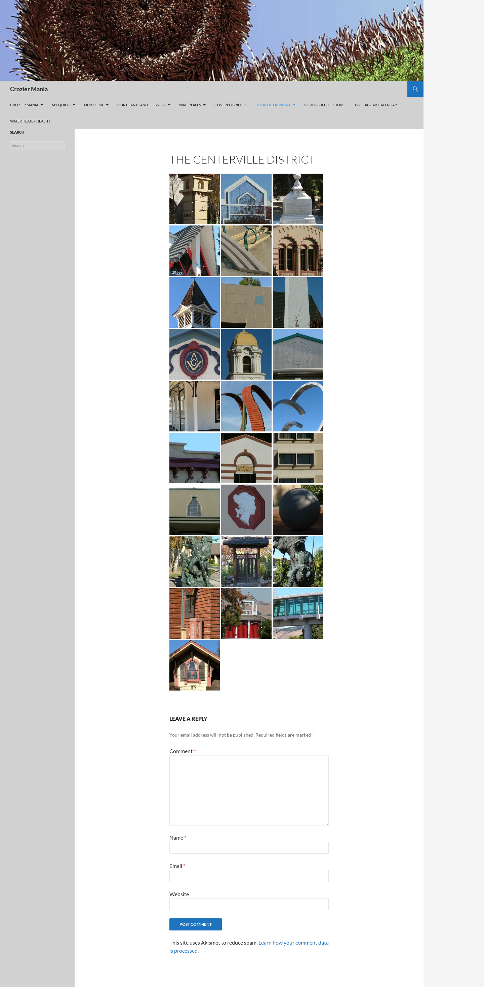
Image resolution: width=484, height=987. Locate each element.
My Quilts (61, 105)
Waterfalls (190, 105)
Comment (182, 751)
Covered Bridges (230, 105)
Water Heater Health (30, 121)
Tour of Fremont (273, 105)
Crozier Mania (29, 89)
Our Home (94, 105)
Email (177, 865)
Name (177, 837)
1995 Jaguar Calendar (375, 105)
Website (179, 894)
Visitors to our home (325, 105)
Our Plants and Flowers (141, 105)
